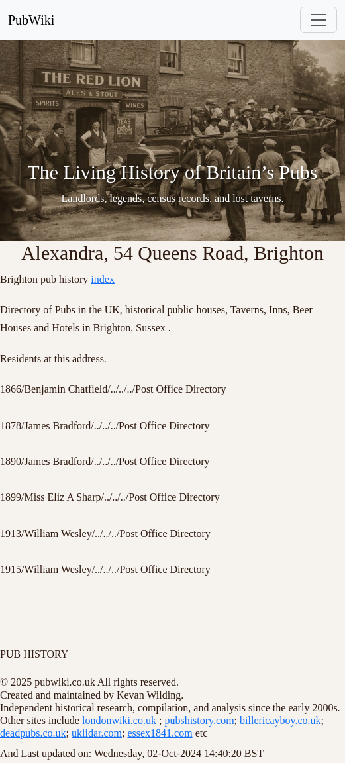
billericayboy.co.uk (280, 720)
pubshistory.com (199, 720)
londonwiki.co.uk (120, 720)
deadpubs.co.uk (33, 732)
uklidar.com (97, 732)
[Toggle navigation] (318, 20)
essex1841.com (159, 732)
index (103, 279)
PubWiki (31, 20)
